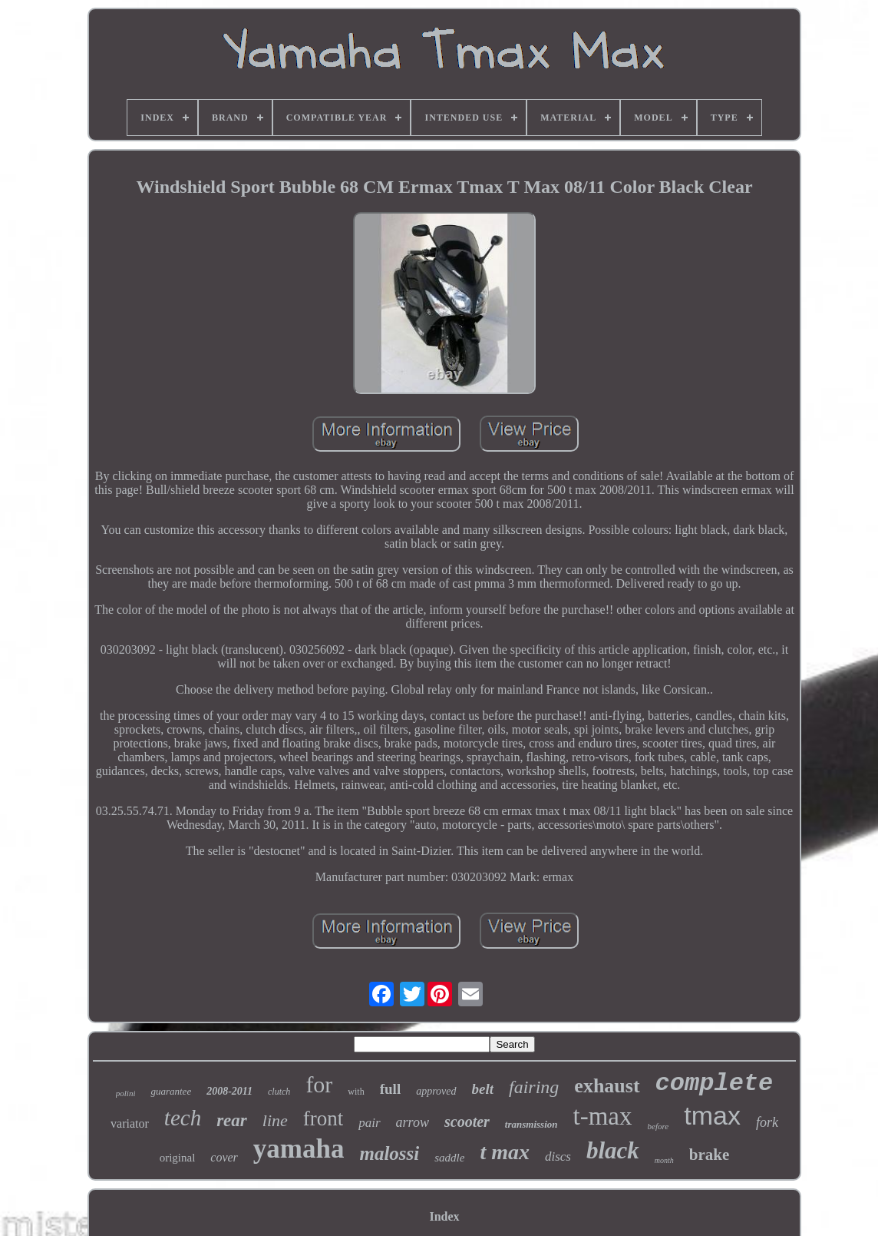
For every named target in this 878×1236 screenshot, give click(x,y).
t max (505, 1152)
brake (709, 1154)
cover (224, 1157)
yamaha (299, 1149)
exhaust (606, 1086)
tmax (712, 1115)
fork (767, 1122)
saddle (449, 1158)
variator (130, 1123)
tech (182, 1117)
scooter (467, 1121)
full (390, 1089)
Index (444, 1216)
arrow (412, 1122)
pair (369, 1122)
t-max (602, 1116)
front (323, 1118)
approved (436, 1091)
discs (558, 1156)
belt (483, 1089)
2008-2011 (229, 1091)
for (318, 1084)
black (612, 1150)
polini (126, 1093)
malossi (389, 1153)
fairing (534, 1087)
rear (231, 1120)
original (178, 1158)
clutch (279, 1091)
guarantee (170, 1091)
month (664, 1160)
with (356, 1091)
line (275, 1120)
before (658, 1126)
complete (714, 1083)
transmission (531, 1124)
